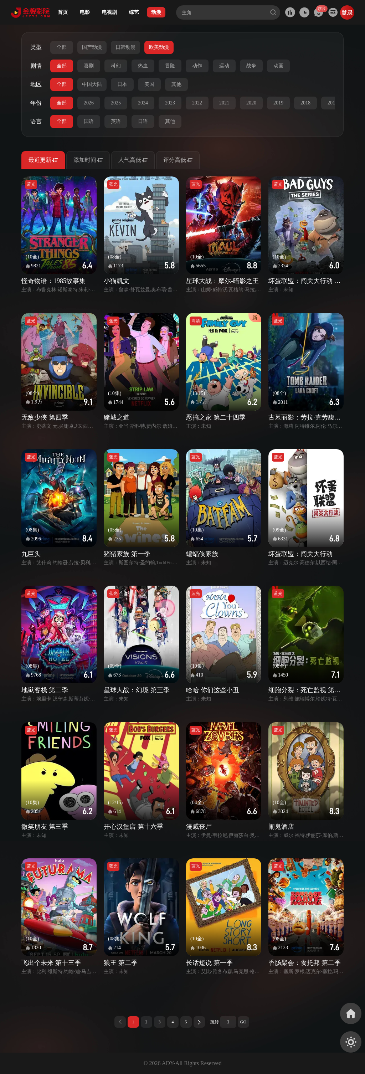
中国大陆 (92, 84)
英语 (116, 121)
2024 (143, 103)
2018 (305, 103)
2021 (224, 103)
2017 (333, 103)
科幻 (116, 65)
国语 (89, 121)
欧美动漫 (159, 47)
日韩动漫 (125, 47)
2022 (197, 103)
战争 (251, 65)
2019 (278, 103)
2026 (89, 103)
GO (243, 1021)
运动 (224, 65)
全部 (62, 47)
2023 (170, 103)
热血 (143, 65)
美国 (149, 84)
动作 (197, 65)
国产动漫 (92, 47)
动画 (278, 65)
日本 (122, 84)
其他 (176, 84)
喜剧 (89, 65)
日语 (143, 121)
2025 (116, 103)
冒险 (170, 65)
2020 (251, 103)
